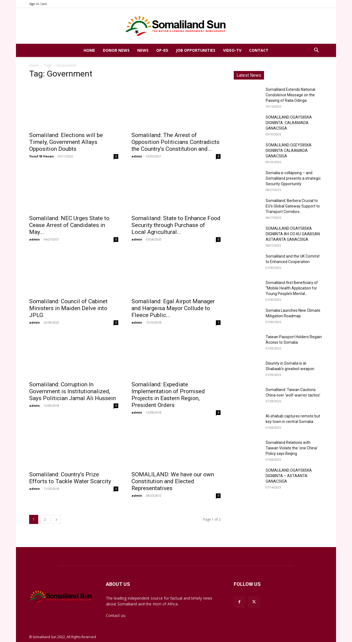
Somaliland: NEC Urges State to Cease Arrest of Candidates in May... (69, 225)
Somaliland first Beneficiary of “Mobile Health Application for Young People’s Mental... (292, 288)
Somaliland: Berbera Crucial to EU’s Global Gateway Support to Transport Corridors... (293, 206)
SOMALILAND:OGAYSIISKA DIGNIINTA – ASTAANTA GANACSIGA (289, 475)
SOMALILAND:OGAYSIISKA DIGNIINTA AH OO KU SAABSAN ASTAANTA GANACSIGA (293, 234)
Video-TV (232, 50)
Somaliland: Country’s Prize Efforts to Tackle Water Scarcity (70, 478)
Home (89, 50)
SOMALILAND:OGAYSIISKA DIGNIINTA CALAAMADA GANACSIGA (289, 122)
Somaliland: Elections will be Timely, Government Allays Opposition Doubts (66, 142)
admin (136, 156)
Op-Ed (162, 50)
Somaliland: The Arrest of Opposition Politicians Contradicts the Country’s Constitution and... (175, 142)
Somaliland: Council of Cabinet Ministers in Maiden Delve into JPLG (68, 308)
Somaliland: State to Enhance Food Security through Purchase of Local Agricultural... (176, 225)
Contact (258, 50)
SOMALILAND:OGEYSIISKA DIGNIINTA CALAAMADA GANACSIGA (289, 150)
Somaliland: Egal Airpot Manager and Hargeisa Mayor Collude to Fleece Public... (173, 308)
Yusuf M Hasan (41, 156)
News (142, 50)
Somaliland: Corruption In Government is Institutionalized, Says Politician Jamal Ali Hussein (72, 391)
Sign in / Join (38, 4)
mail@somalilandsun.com (149, 615)
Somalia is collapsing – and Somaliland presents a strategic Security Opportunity (293, 178)
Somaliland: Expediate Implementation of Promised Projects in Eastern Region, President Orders (168, 394)
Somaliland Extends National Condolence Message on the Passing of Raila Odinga (290, 95)
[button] (316, 50)
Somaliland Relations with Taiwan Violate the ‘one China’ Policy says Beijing (292, 448)
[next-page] (56, 519)
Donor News (116, 50)
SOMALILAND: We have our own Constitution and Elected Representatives (172, 481)
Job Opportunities (195, 50)
